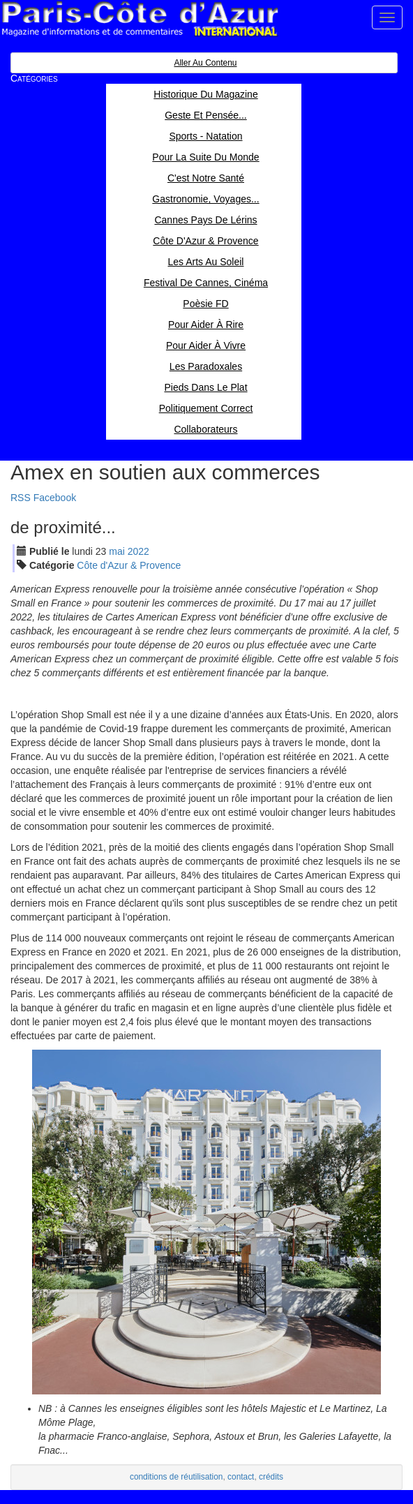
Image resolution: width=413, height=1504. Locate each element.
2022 (138, 551)
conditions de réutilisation (176, 1477)
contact (240, 1477)
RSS (20, 497)
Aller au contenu (205, 63)
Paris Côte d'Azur (139, 19)
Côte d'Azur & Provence (129, 565)
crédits (271, 1477)
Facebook (54, 497)
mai (117, 551)
